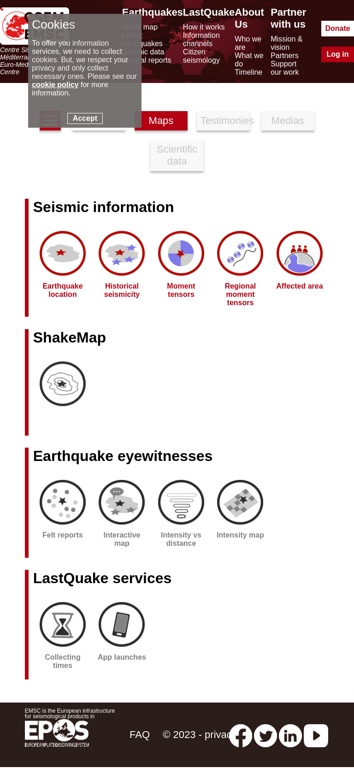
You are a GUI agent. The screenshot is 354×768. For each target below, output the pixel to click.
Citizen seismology (201, 56)
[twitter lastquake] (265, 734)
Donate (337, 28)
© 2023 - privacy (200, 734)
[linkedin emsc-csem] (290, 734)
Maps (161, 120)
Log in (338, 54)
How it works (204, 27)
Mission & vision (286, 43)
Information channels (201, 39)
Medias (287, 120)
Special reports (146, 60)
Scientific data (177, 155)
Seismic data (143, 52)
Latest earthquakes (142, 39)
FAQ (140, 734)
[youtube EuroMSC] (316, 734)
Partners (284, 55)
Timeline (248, 72)
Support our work (285, 68)
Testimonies (225, 120)
